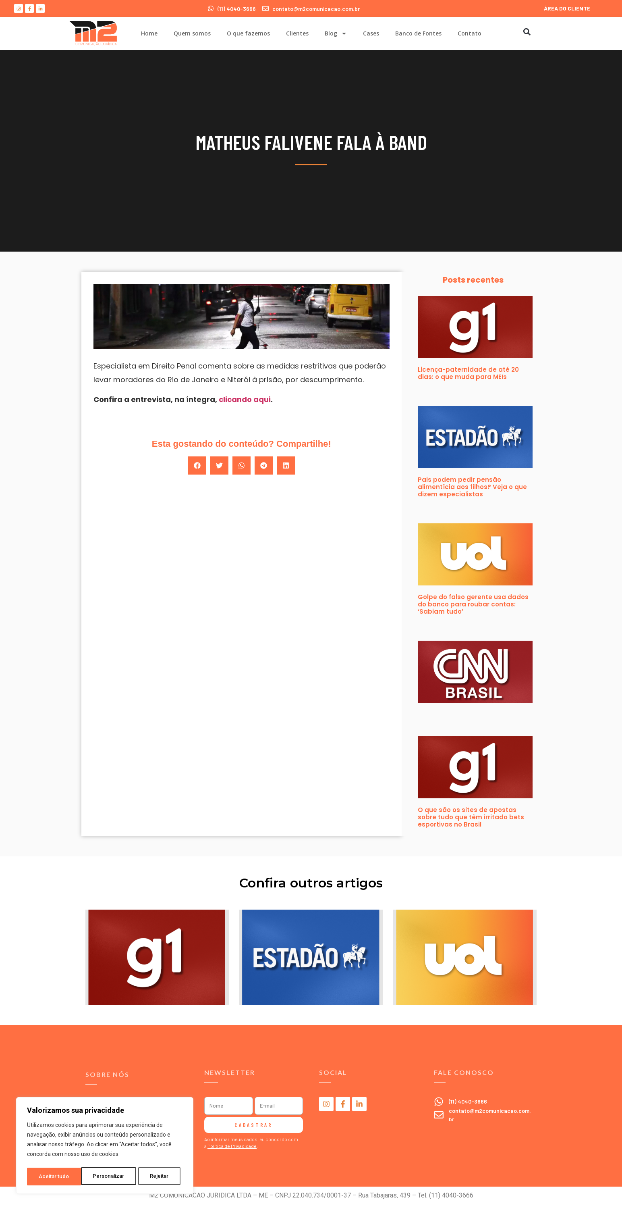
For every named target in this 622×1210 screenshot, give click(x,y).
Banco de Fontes (418, 33)
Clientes (297, 33)
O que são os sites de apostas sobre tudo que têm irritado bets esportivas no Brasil (471, 817)
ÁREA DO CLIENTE (567, 8)
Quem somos (192, 33)
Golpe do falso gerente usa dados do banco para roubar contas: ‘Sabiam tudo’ (473, 604)
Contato (469, 33)
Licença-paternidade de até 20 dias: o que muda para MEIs (468, 373)
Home (149, 33)
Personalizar (54, 1176)
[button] (526, 31)
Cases (371, 33)
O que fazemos (248, 33)
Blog (336, 33)
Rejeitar (106, 1176)
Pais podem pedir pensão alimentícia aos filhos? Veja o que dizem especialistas (472, 486)
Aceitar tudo (156, 1176)
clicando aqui (245, 399)
